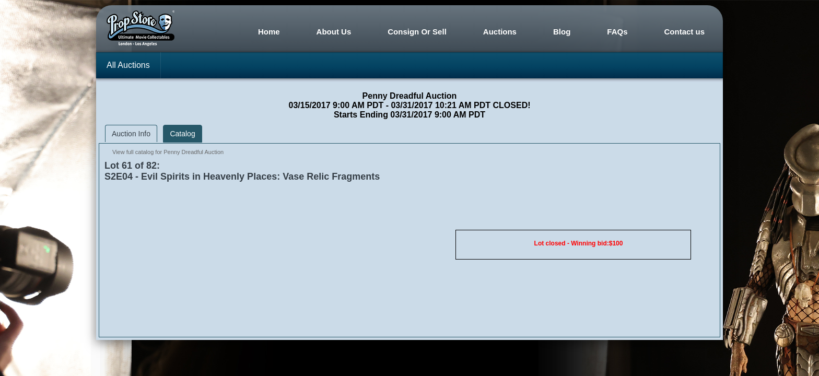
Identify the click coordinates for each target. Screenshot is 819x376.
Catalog (182, 134)
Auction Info (131, 134)
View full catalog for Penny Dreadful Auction (168, 152)
